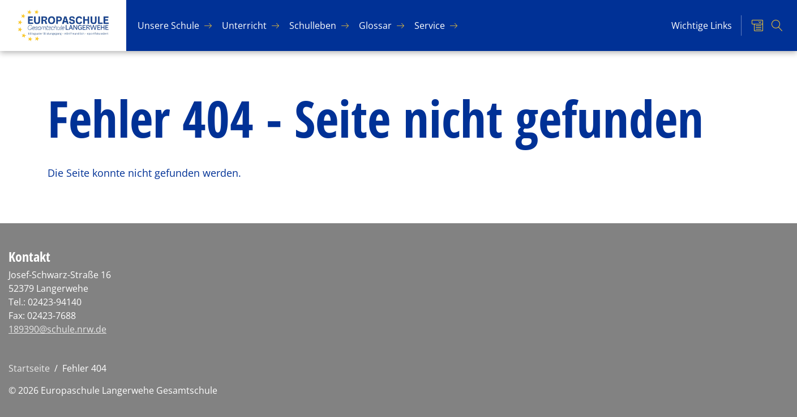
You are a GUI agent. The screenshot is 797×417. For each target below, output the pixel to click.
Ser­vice (429, 25)
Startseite (29, 368)
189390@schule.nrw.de (57, 329)
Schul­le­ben (312, 25)
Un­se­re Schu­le (168, 25)
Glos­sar (375, 25)
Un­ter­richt (244, 25)
